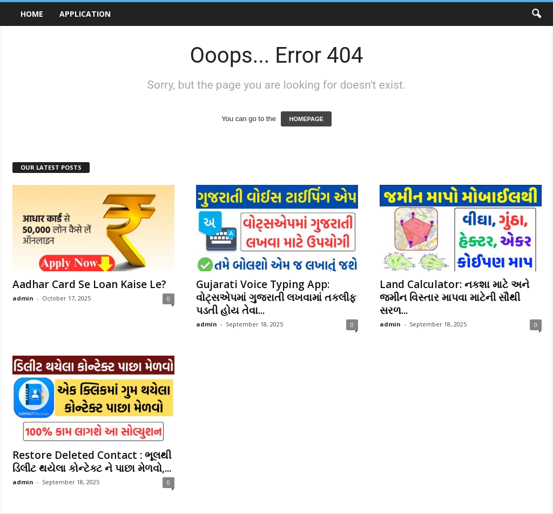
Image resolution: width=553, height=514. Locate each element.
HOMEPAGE (306, 119)
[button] (536, 14)
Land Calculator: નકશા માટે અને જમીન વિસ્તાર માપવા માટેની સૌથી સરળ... (454, 297)
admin (22, 298)
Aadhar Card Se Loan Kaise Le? (89, 284)
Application (85, 14)
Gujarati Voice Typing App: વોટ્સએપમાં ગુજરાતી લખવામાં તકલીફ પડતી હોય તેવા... (276, 297)
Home (32, 14)
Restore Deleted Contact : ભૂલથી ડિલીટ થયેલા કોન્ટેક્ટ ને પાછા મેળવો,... (91, 461)
